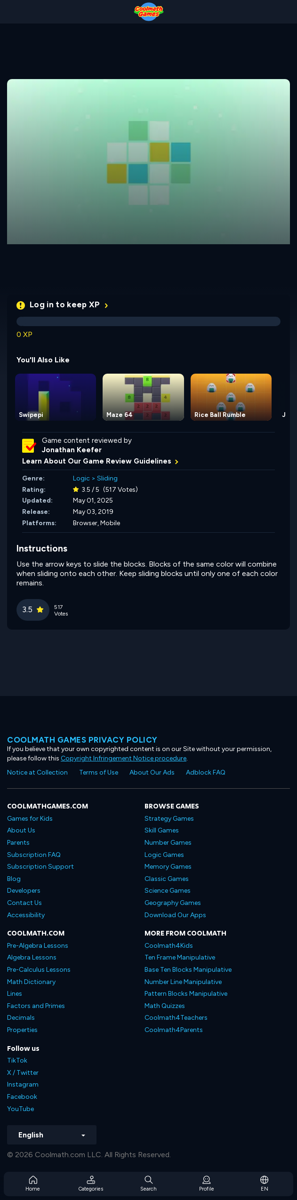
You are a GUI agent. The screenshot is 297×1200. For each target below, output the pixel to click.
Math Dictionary (31, 982)
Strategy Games (169, 819)
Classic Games (166, 879)
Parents (18, 843)
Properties (22, 1030)
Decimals (21, 1018)
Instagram (23, 1084)
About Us (21, 830)
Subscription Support (40, 867)
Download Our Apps (175, 915)
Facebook (22, 1097)
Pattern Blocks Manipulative (185, 994)
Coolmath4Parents (173, 1030)
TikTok (17, 1060)
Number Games (168, 843)
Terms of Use (98, 772)
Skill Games (161, 830)
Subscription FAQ (34, 855)
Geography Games (172, 903)
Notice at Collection (37, 772)
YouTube (20, 1109)
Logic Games (164, 855)
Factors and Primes (36, 1006)
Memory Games (168, 867)
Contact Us (24, 903)
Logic (81, 478)
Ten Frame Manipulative (179, 957)
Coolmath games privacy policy (82, 739)
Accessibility (26, 915)
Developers (23, 891)
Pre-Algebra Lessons (37, 946)
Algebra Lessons (31, 957)
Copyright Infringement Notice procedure (123, 758)
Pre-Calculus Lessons (39, 970)
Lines (14, 994)
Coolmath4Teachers (176, 1018)
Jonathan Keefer (72, 450)
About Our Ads (152, 772)
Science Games (167, 891)
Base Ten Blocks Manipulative (188, 970)
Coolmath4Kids (168, 946)
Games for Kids (30, 819)
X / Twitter (23, 1073)
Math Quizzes (164, 1006)
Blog (14, 879)
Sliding (107, 478)
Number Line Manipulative (183, 982)
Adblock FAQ (205, 772)
